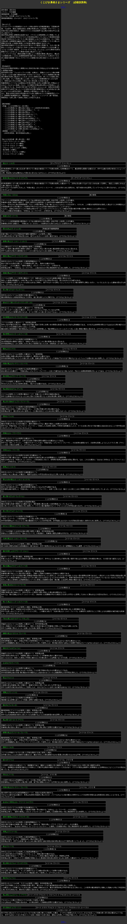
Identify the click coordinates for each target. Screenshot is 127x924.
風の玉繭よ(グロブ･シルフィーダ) (15, 566)
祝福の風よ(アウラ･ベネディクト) (15, 273)
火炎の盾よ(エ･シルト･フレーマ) (15, 538)
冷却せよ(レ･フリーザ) (11, 450)
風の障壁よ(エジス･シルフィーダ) (15, 334)
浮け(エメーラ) (8, 775)
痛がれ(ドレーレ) (9, 878)
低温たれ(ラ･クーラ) (10, 216)
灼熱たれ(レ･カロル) (10, 195)
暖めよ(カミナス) (9, 349)
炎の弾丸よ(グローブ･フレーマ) (14, 376)
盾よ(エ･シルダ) (9, 163)
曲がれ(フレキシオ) (10, 705)
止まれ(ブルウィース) (11, 663)
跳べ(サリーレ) (8, 760)
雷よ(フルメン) (8, 678)
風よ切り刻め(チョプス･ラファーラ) (16, 401)
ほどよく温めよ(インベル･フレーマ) (16, 526)
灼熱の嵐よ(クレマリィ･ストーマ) (15, 363)
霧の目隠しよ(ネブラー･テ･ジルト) (15, 551)
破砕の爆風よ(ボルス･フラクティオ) (16, 817)
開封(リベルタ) (8, 747)
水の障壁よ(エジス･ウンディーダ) (15, 317)
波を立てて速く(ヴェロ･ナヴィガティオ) (17, 302)
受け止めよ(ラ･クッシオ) (12, 229)
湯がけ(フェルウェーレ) (11, 648)
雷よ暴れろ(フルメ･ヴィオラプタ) (15, 863)
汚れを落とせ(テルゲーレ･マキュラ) (16, 618)
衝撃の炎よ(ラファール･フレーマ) (15, 732)
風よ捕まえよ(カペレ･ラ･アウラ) (15, 895)
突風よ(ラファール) (10, 831)
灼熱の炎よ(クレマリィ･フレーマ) (15, 787)
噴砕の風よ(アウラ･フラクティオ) (15, 256)
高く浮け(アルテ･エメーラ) (13, 511)
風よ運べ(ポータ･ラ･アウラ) (13, 720)
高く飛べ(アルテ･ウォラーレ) (13, 290)
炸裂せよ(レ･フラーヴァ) (12, 433)
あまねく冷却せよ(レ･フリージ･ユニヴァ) (18, 802)
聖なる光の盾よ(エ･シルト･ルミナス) (16, 479)
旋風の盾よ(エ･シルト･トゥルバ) (15, 241)
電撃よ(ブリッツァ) (10, 692)
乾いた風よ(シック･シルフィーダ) (15, 602)
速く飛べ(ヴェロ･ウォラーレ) (13, 496)
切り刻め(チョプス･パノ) (12, 907)
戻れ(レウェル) (8, 416)
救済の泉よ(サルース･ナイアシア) (15, 178)
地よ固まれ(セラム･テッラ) (13, 389)
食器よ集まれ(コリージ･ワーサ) (14, 585)
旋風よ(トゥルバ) (9, 467)
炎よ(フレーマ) (8, 846)
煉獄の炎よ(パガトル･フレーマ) (14, 633)
